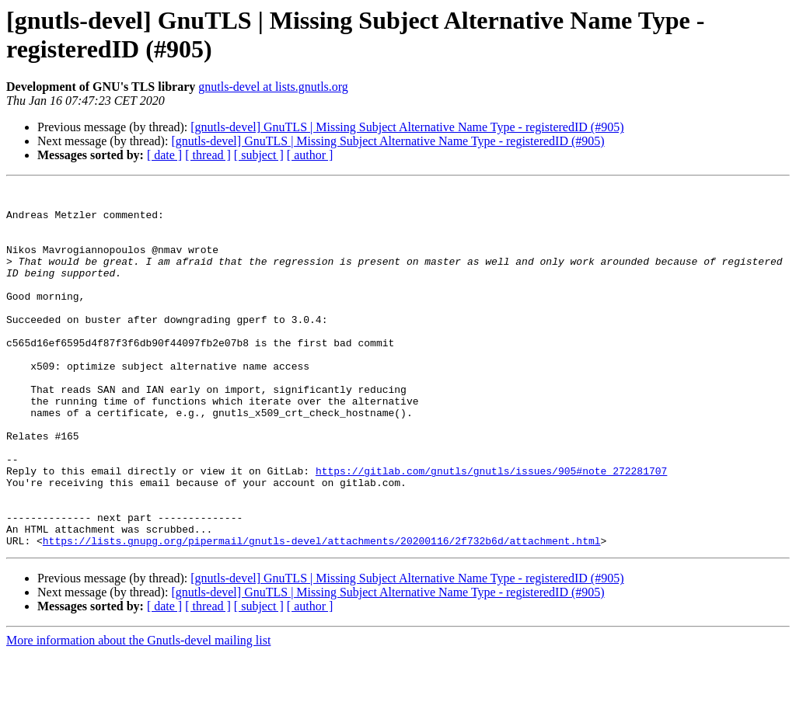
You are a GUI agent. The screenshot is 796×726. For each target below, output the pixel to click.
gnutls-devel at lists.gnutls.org (273, 86)
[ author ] (310, 155)
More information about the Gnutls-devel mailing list (138, 712)
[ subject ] (259, 155)
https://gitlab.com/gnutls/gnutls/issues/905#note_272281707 (491, 529)
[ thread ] (208, 155)
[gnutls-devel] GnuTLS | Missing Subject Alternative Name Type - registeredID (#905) (406, 127)
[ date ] (164, 155)
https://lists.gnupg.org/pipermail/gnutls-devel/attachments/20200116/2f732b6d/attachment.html (322, 613)
